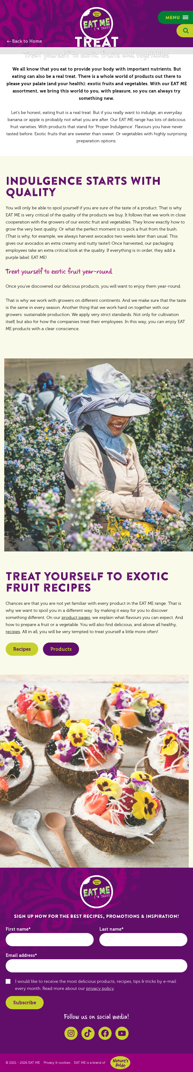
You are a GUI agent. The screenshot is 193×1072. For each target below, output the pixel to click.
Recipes (22, 649)
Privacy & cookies (57, 1063)
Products (60, 649)
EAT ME (96, 23)
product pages (76, 617)
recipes (13, 631)
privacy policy (100, 988)
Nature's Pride (120, 1062)
